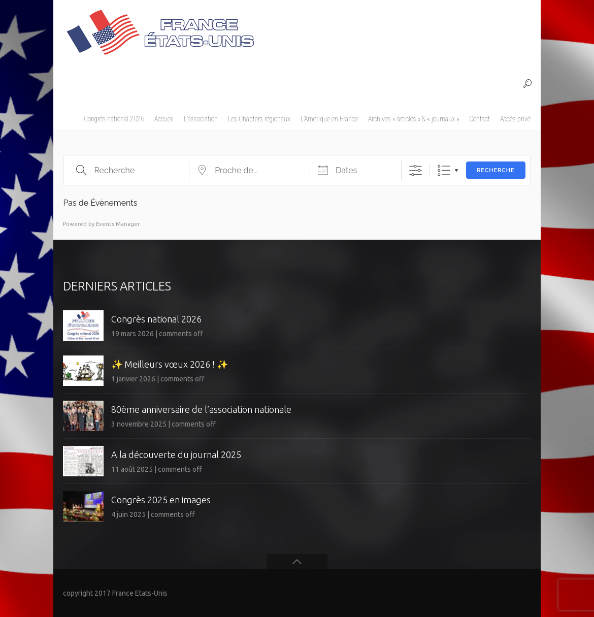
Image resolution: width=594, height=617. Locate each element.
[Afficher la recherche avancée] (415, 170)
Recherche (496, 170)
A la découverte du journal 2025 (176, 454)
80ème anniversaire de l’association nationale (201, 409)
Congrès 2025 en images (161, 500)
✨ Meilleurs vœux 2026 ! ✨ (169, 364)
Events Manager (118, 224)
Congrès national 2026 (156, 319)
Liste (444, 170)
